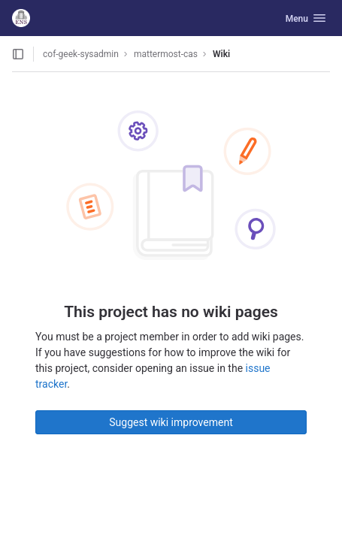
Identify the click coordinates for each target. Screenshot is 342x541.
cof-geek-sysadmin (81, 54)
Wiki (221, 54)
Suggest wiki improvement (171, 422)
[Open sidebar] (18, 54)
